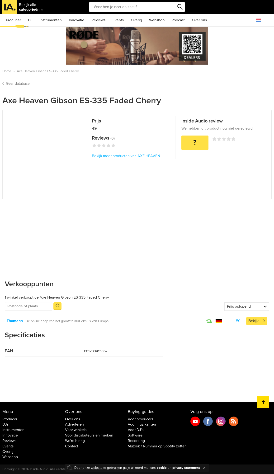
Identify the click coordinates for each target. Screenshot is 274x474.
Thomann (15, 321)
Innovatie (76, 20)
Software (135, 435)
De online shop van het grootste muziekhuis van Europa (67, 321)
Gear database (18, 83)
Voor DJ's (135, 429)
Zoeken (180, 7)
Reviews (98, 20)
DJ (30, 20)
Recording (136, 440)
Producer (13, 20)
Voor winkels (75, 429)
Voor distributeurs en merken (89, 435)
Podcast (178, 20)
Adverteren (74, 424)
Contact (71, 446)
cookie (162, 468)
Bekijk (253, 321)
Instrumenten (51, 20)
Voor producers (140, 419)
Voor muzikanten (142, 424)
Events (118, 20)
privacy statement (186, 468)
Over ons (199, 20)
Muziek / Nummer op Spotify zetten (157, 446)
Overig (136, 20)
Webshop (157, 20)
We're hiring (75, 440)
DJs (5, 424)
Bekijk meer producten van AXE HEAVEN (126, 156)
